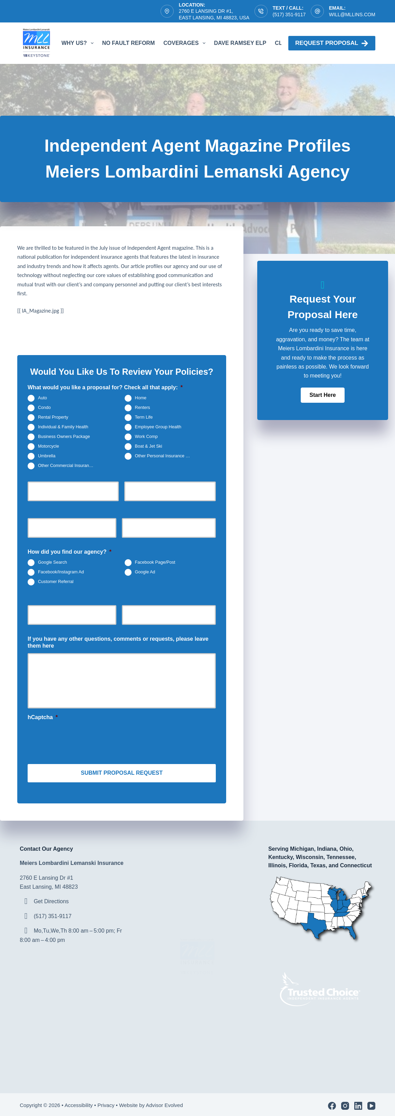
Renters (142, 407)
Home (141, 397)
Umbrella (46, 456)
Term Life (144, 417)
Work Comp (146, 436)
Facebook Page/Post (155, 562)
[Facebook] (332, 1103)
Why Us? (78, 43)
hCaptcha (43, 717)
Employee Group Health (158, 427)
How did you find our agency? (70, 552)
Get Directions (51, 899)
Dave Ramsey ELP (240, 43)
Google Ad (145, 572)
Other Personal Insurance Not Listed (166, 456)
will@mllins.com (352, 14)
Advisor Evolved (165, 1103)
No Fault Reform (128, 43)
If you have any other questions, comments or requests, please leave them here (118, 642)
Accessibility (79, 1103)
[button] (322, 395)
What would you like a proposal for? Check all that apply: (105, 387)
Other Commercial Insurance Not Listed (69, 465)
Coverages (185, 43)
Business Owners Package (64, 436)
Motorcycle (48, 446)
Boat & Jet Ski (148, 446)
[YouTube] (371, 1103)
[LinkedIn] (358, 1103)
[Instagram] (345, 1103)
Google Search (52, 562)
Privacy (105, 1103)
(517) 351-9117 (289, 14)
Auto (42, 397)
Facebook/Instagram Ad (61, 572)
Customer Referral (56, 581)
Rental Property (53, 417)
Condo (44, 407)
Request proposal (331, 43)
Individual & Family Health (63, 427)
